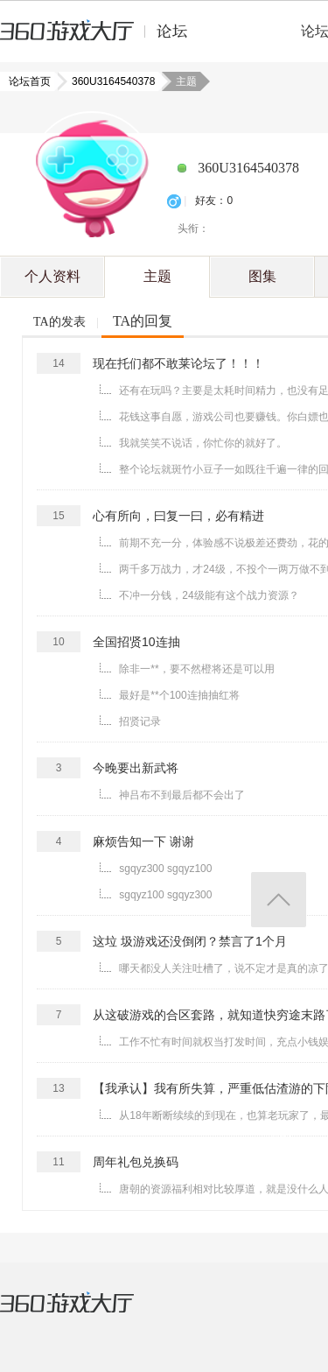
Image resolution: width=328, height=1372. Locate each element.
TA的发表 (59, 321)
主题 (157, 276)
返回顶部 (278, 899)
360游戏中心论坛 (101, 38)
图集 (262, 276)
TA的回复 (142, 320)
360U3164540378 (108, 81)
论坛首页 (31, 81)
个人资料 (52, 276)
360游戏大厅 (85, 1313)
